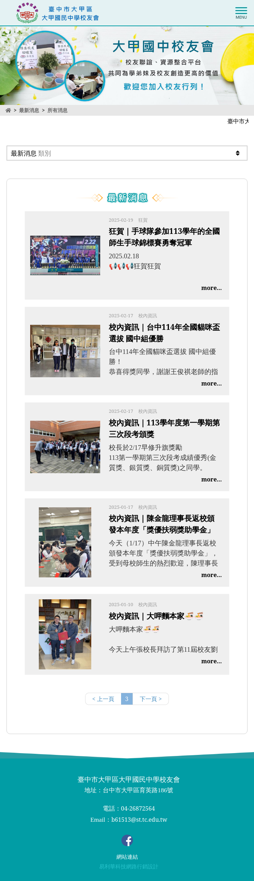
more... (211, 288)
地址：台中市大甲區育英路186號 (128, 790)
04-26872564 (138, 808)
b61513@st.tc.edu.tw (139, 820)
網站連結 (127, 857)
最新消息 (29, 110)
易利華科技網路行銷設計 (128, 867)
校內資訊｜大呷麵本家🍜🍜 (156, 615)
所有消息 (57, 110)
